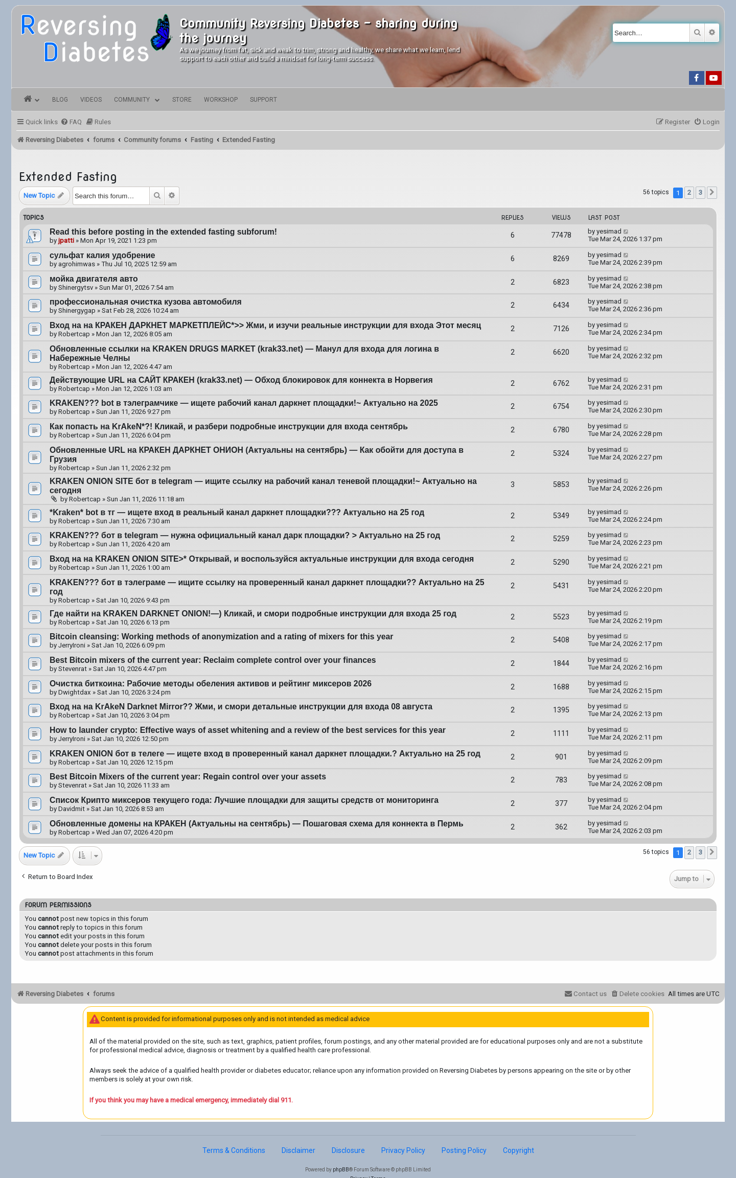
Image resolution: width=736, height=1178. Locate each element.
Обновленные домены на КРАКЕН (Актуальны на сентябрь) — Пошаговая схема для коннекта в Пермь (257, 823)
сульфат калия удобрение (102, 255)
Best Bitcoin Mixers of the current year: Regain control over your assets (188, 776)
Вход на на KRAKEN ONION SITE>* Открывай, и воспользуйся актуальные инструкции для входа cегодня (262, 559)
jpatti (66, 240)
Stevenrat (72, 669)
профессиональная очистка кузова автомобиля (146, 301)
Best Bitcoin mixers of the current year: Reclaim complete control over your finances (213, 660)
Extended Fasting (68, 176)
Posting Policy (464, 1150)
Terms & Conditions (233, 1150)
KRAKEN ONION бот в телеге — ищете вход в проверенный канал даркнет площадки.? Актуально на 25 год (265, 753)
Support (263, 99)
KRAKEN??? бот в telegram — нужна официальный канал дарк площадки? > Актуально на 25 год (245, 535)
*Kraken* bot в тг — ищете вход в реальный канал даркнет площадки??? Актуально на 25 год (237, 512)
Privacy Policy (403, 1150)
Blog (60, 99)
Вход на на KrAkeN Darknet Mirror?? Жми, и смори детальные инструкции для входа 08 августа (241, 706)
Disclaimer (298, 1150)
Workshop (221, 99)
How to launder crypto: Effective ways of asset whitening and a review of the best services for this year (248, 730)
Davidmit (71, 809)
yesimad (609, 231)
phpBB (341, 1169)
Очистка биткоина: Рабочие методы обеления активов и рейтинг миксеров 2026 (211, 683)
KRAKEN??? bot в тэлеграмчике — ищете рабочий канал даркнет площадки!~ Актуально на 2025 (244, 403)
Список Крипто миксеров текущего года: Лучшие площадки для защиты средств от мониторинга (244, 800)
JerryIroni (71, 645)
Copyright (518, 1150)
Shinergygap (77, 310)
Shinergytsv (75, 287)
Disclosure (348, 1150)
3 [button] (700, 192)
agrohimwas (76, 264)
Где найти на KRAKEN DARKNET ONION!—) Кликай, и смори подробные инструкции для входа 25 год (253, 613)
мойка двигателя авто (94, 278)
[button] (712, 193)
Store (182, 99)
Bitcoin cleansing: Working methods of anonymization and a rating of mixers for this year (222, 636)
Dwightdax (74, 692)
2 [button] (689, 192)
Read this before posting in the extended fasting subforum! (163, 231)
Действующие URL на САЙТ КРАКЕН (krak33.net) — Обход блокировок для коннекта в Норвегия (241, 380)
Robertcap (74, 334)
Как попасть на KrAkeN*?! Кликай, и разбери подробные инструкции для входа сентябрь (229, 426)
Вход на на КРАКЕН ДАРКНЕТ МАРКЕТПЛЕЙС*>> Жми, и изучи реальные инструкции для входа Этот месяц (265, 325)
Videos (91, 99)
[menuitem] (71, 121)
